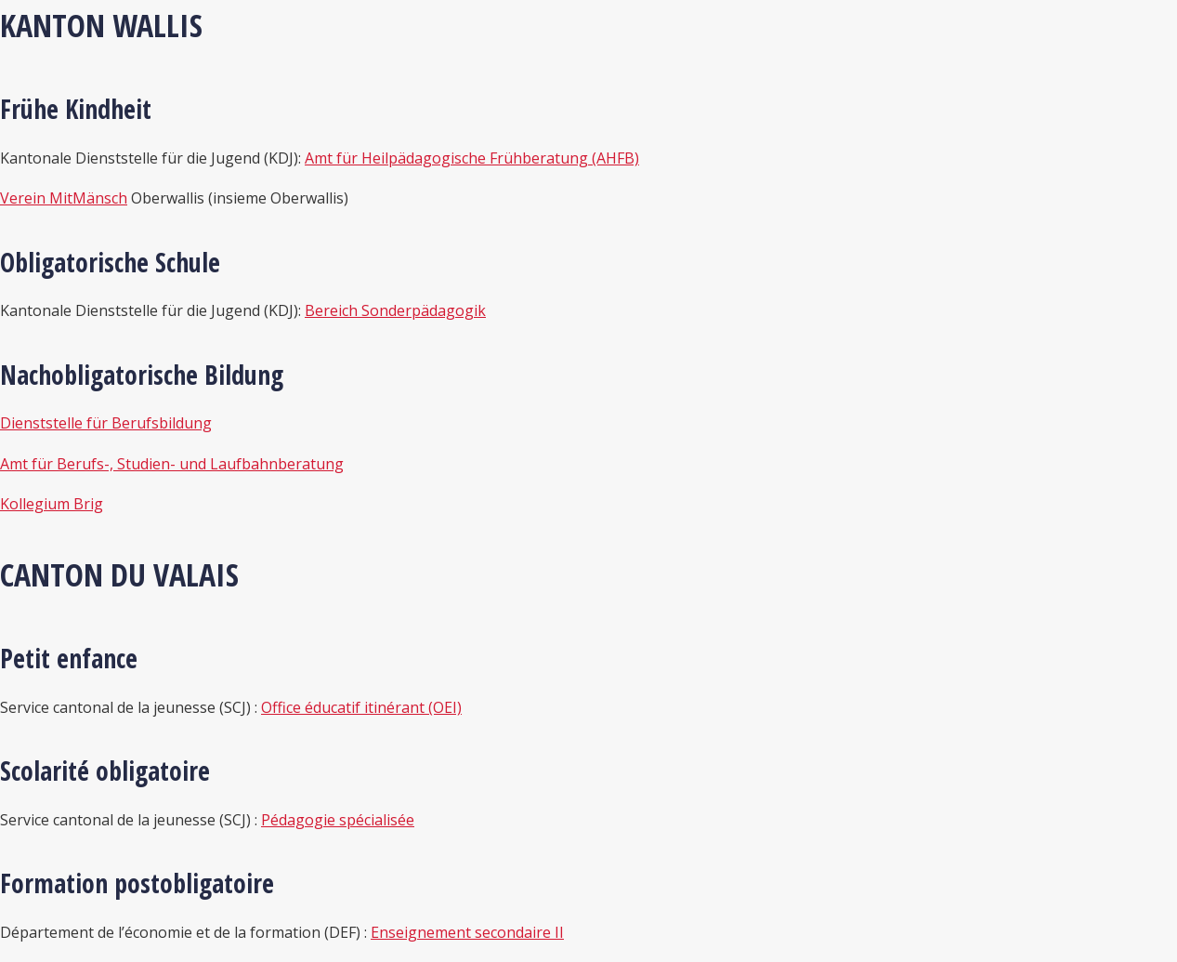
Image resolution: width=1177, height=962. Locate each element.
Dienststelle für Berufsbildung (106, 423)
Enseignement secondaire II (467, 932)
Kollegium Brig (51, 504)
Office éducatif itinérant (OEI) (361, 707)
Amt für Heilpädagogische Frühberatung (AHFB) (472, 158)
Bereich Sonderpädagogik (395, 310)
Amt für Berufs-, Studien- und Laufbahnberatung (172, 464)
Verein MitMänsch (63, 198)
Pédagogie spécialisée (337, 820)
